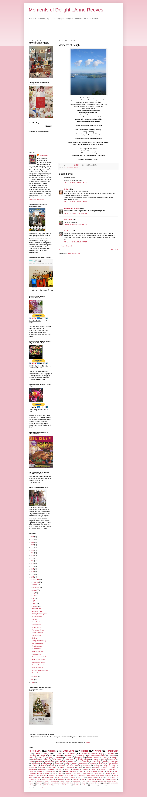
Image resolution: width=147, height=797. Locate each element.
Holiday (45, 760)
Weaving (36, 787)
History (102, 771)
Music (108, 775)
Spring (31, 758)
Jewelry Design (83, 760)
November (36, 582)
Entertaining (68, 751)
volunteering (61, 779)
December (36, 579)
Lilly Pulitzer (91, 775)
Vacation (85, 769)
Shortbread (86, 781)
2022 (32, 542)
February (35, 606)
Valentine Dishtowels (38, 662)
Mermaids (35, 619)
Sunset (105, 767)
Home (89, 250)
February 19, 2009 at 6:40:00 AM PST (75, 183)
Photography (35, 751)
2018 (32, 553)
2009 (32, 577)
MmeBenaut (68, 231)
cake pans (31, 781)
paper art (52, 779)
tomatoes (39, 781)
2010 (32, 574)
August (35, 590)
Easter (69, 758)
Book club (112, 769)
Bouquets (102, 764)
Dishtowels (61, 765)
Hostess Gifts (87, 773)
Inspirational (70, 767)
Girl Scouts (70, 775)
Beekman (31, 783)
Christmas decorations (96, 756)
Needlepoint (76, 779)
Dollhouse (42, 769)
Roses (58, 756)
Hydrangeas (114, 762)
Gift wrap (68, 773)
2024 (32, 537)
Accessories (86, 765)
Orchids (34, 638)
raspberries (91, 783)
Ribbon (67, 769)
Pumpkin (107, 773)
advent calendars (70, 771)
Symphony (32, 779)
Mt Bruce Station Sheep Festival (59, 783)
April (34, 601)
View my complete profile (36, 199)
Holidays (109, 771)
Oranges (67, 781)
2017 (32, 555)
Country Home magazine (39, 614)
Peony (67, 764)
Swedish (46, 773)
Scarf (83, 779)
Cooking (51, 775)
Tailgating (94, 781)
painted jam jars (111, 781)
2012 (32, 569)
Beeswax (65, 777)
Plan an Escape (37, 635)
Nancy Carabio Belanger (72, 208)
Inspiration (113, 751)
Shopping (78, 758)
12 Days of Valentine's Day (91, 754)
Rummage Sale (50, 771)
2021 (32, 545)
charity (113, 767)
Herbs (51, 769)
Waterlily (37, 777)
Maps (55, 785)
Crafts (98, 751)
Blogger (88, 742)
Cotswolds (39, 785)
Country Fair (81, 777)
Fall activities (60, 775)
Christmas (110, 754)
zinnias (105, 783)
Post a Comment (66, 246)
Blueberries (32, 769)
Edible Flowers (74, 765)
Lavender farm (80, 775)
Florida (31, 762)
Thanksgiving (96, 762)
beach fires (85, 785)
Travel (58, 753)
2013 (32, 566)
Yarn (38, 779)
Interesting (80, 756)
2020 (32, 547)
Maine (88, 767)
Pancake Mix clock (112, 785)
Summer (43, 765)
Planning (34, 765)
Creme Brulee (36, 627)
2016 (32, 558)
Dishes (81, 771)
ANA (78, 762)
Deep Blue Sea (36, 622)
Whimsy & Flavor (37, 611)
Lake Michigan (60, 762)
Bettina (66, 189)
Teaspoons (68, 785)
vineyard (42, 787)
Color (104, 760)
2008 (32, 680)
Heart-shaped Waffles (38, 659)
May (34, 598)
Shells (74, 764)
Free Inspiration (37, 646)
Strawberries (32, 775)
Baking (39, 758)
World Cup (76, 785)
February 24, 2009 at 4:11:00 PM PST (75, 242)
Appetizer (93, 764)
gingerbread (35, 764)
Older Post (114, 250)
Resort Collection (37, 632)
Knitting (31, 771)
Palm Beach (57, 760)
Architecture (42, 775)
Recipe (84, 751)
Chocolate (112, 760)
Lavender (39, 771)
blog (65, 167)
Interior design (42, 753)
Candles (60, 773)
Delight (49, 758)
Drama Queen (36, 673)
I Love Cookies (36, 649)
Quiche (30, 787)
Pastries (70, 762)
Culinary (105, 758)
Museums (96, 767)
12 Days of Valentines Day (40, 670)
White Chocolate (48, 777)
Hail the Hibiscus (37, 616)
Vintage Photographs (110, 779)
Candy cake (102, 785)
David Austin (49, 762)
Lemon (80, 767)
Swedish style (90, 779)
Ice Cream (69, 760)
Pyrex (107, 777)
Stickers (114, 777)
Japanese (86, 762)
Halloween (77, 773)
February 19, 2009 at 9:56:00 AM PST (75, 202)
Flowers (112, 756)
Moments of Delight (72, 167)
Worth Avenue (36, 624)
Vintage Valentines (38, 643)
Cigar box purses (113, 764)
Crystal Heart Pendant (39, 657)
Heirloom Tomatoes (93, 777)
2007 (32, 682)
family (93, 769)
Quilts (114, 773)
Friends (71, 753)
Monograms (100, 775)
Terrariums (99, 779)
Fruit (61, 767)
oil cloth (84, 783)
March (35, 603)
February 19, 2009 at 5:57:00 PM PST (75, 225)
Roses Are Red (36, 654)
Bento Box (39, 783)
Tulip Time (102, 781)
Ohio (61, 781)
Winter (58, 777)
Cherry (105, 765)
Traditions (59, 758)
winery (68, 779)
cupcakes (39, 762)
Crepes (46, 781)
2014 (32, 563)
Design (42, 756)
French (105, 762)
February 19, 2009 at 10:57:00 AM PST (76, 213)
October (35, 585)
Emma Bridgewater (91, 771)
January (35, 676)
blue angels (45, 779)
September (36, 587)
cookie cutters (52, 767)
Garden (52, 751)
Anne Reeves (68, 219)
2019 (32, 550)
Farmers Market (92, 758)
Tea (50, 756)
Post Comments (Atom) (74, 253)
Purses (39, 773)
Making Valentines (37, 667)
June (34, 595)
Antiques (115, 758)
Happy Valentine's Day (39, 641)
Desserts (35, 760)
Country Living (46, 764)
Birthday (96, 765)
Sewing (95, 760)
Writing (42, 767)
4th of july (102, 769)
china (53, 773)
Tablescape (32, 767)
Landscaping (54, 781)
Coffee (52, 765)
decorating (68, 756)
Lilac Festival (48, 785)
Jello (102, 777)
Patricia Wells (98, 773)
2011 (32, 571)
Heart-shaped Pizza (38, 651)
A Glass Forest (36, 608)
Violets (77, 783)
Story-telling (82, 764)
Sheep (71, 783)
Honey (113, 765)
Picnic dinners (76, 781)
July (34, 593)
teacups (98, 783)
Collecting (32, 756)
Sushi (61, 785)
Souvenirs (76, 769)
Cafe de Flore (93, 785)
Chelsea (73, 777)
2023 (32, 539)
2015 (32, 561)
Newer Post (62, 250)
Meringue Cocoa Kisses (39, 665)
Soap (60, 771)
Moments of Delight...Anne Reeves (66, 10)
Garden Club (58, 764)
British (46, 783)
